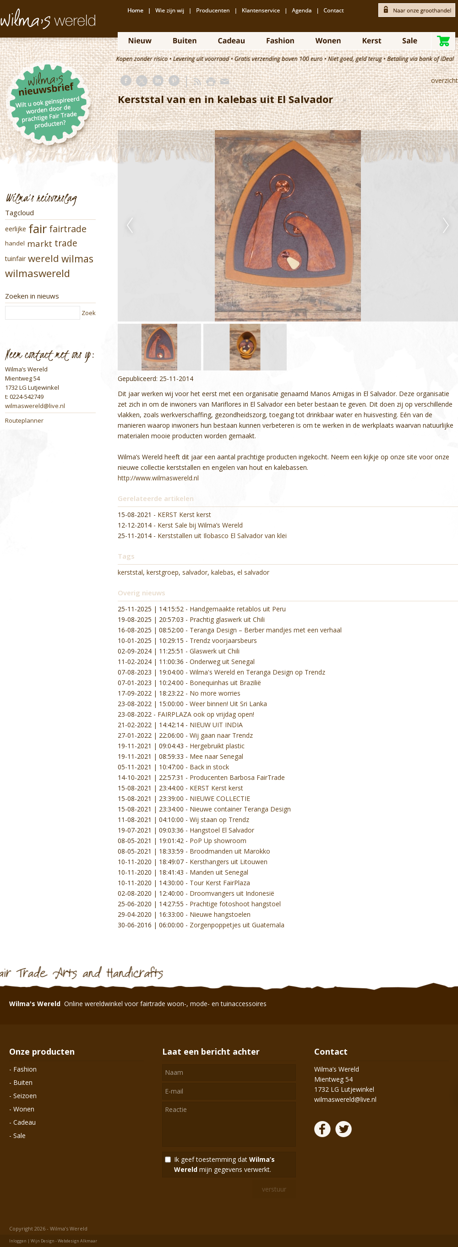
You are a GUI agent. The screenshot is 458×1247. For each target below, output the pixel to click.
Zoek (89, 313)
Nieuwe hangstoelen (220, 914)
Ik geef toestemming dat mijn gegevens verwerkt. (224, 1164)
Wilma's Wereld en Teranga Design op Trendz (257, 672)
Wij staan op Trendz (219, 819)
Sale (19, 1135)
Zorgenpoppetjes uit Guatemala (237, 924)
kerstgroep (163, 572)
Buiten (23, 1082)
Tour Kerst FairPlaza (220, 882)
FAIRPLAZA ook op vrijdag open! (206, 714)
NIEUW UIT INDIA (216, 724)
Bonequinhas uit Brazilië (225, 682)
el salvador (253, 572)
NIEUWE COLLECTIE (220, 798)
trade (66, 243)
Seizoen (25, 1095)
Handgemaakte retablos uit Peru (238, 608)
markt (39, 243)
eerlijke (15, 228)
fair (37, 228)
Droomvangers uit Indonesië (232, 893)
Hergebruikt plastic (217, 745)
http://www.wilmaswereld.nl (158, 478)
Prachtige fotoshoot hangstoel (235, 903)
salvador (194, 572)
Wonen (23, 1109)
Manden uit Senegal (219, 872)
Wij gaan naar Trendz (221, 735)
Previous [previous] (129, 226)
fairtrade (68, 229)
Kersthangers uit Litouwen (228, 861)
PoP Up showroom (218, 840)
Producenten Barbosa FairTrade (237, 777)
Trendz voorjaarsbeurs (223, 640)
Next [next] (446, 226)
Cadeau (24, 1122)
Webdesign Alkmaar (77, 1241)
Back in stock (209, 766)
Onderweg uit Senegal (222, 661)
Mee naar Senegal (216, 756)
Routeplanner (24, 420)
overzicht (444, 80)
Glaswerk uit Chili (215, 651)
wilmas (77, 258)
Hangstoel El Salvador (222, 830)
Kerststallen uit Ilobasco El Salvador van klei (222, 535)
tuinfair (15, 258)
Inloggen (18, 1241)
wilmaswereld (37, 273)
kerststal (130, 572)
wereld (43, 258)
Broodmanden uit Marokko (230, 851)
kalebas (222, 572)
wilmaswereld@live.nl (35, 406)
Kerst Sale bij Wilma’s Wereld (200, 525)
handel (15, 243)
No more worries (215, 693)
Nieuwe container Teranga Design (240, 809)
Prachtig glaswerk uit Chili (227, 619)
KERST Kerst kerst (184, 514)
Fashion (25, 1069)
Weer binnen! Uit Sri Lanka (228, 703)
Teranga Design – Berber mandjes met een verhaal (266, 630)
